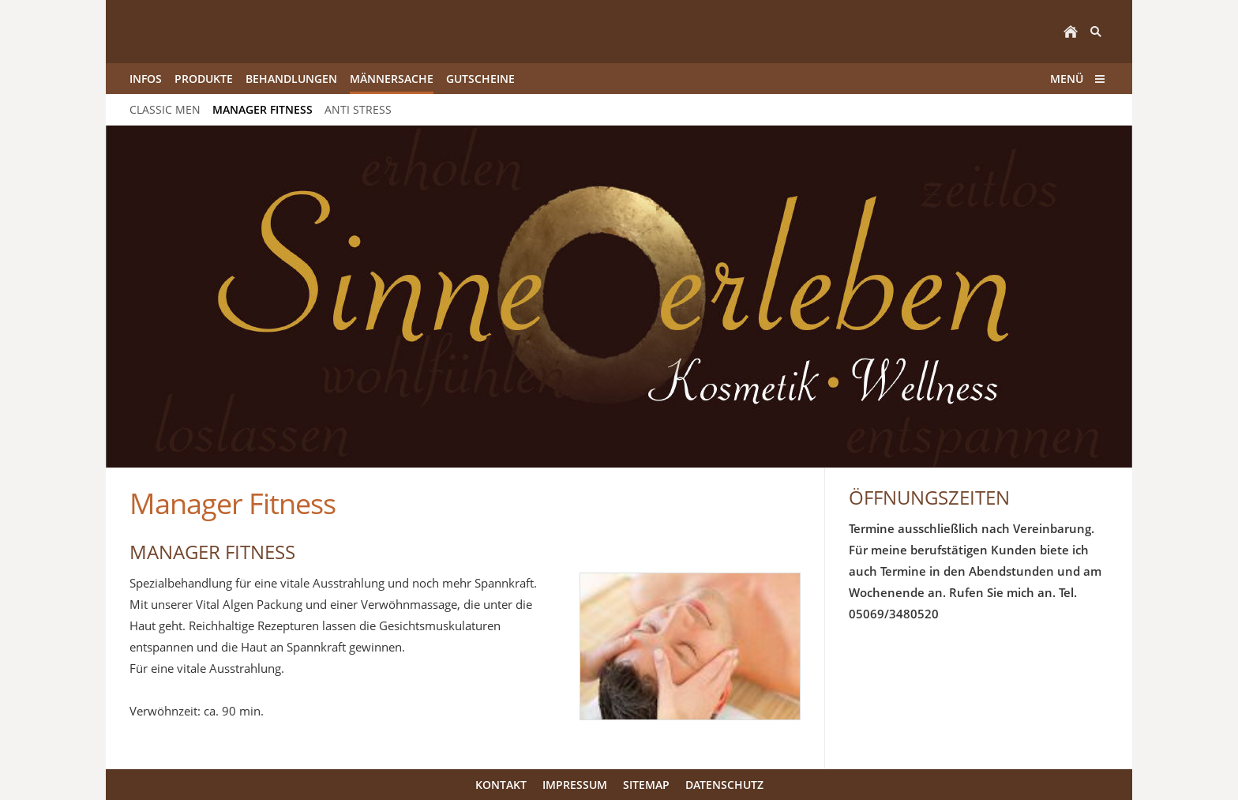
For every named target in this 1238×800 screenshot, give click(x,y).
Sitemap (646, 784)
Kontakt (501, 784)
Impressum (574, 784)
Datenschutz (724, 784)
